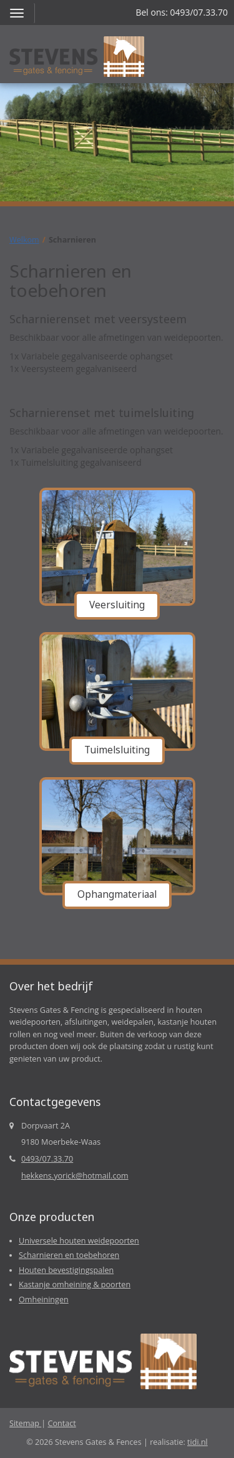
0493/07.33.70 (47, 1159)
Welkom (24, 239)
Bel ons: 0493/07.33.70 (181, 12)
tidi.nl (197, 1442)
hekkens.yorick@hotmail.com (75, 1175)
